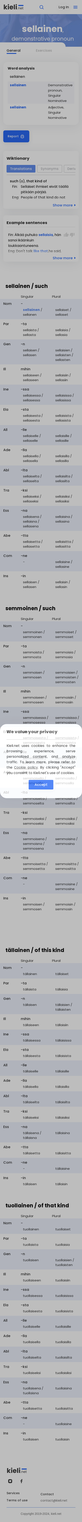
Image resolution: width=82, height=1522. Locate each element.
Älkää (19, 234)
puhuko (31, 234)
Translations (21, 168)
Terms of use (17, 1500)
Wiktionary (18, 158)
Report (16, 136)
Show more (65, 205)
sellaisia (45, 234)
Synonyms (50, 168)
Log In (64, 7)
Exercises (44, 50)
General (14, 50)
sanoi (12, 240)
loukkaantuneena (23, 245)
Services (13, 1493)
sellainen (18, 85)
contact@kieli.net (53, 1500)
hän (57, 234)
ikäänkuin (26, 240)
